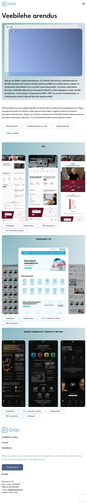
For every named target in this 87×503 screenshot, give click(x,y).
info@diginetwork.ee (15, 490)
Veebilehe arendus (10, 437)
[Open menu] (83, 4)
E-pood (5, 443)
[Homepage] (9, 4)
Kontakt (5, 474)
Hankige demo (12, 467)
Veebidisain (7, 448)
